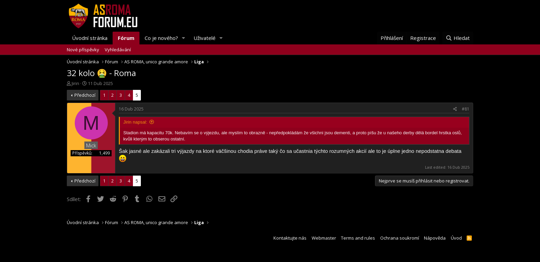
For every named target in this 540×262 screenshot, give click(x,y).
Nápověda (435, 238)
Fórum (126, 37)
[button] (183, 38)
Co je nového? (161, 37)
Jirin (75, 83)
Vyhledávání (118, 49)
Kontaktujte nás (290, 238)
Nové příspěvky (83, 49)
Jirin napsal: (135, 122)
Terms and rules (358, 238)
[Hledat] (457, 38)
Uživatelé (205, 37)
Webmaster (324, 238)
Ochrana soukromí (399, 238)
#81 (465, 109)
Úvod (456, 238)
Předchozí (84, 95)
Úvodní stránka (89, 37)
